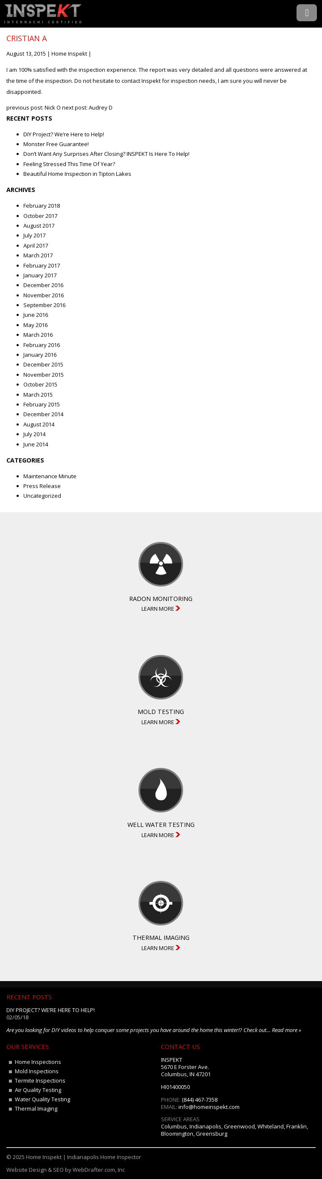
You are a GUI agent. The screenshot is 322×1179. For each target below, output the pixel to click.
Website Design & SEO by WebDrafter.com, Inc (65, 1169)
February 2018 (41, 205)
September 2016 (44, 305)
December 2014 (43, 414)
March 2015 (38, 394)
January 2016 (39, 354)
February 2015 (41, 404)
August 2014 (38, 424)
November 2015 (43, 374)
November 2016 (43, 295)
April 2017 (35, 245)
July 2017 (34, 235)
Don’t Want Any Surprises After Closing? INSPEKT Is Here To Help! (106, 154)
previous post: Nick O (33, 107)
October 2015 (40, 384)
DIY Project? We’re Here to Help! (63, 134)
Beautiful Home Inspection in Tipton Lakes (77, 174)
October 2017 (40, 216)
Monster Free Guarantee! (56, 144)
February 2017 (41, 265)
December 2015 (43, 364)
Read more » (286, 1030)
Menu (307, 12)
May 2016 (35, 325)
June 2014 (35, 444)
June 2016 (35, 315)
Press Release (42, 486)
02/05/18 (17, 1017)
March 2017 (38, 255)
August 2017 (38, 225)
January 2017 (39, 275)
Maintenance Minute (49, 476)
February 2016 (41, 345)
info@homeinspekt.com (209, 1107)
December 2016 (43, 285)
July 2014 (34, 434)
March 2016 (38, 334)
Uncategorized (42, 495)
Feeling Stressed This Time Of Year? (69, 164)
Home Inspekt (69, 53)
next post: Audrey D (87, 107)
